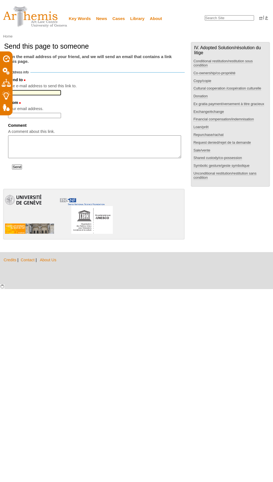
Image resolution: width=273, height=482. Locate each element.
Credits (11, 260)
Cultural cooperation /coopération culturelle (227, 88)
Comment (17, 125)
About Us (48, 260)
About (156, 18)
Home (8, 36)
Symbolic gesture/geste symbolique (221, 165)
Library (137, 18)
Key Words (80, 18)
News (101, 18)
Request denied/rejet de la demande (222, 142)
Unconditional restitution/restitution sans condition (224, 175)
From (13, 102)
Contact (28, 260)
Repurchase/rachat (208, 135)
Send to (15, 80)
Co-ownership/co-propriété (214, 73)
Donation (200, 96)
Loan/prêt (200, 127)
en (260, 17)
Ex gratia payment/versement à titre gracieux (228, 104)
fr (266, 17)
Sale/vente (201, 150)
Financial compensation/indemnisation (223, 119)
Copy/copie (202, 81)
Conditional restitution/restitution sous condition (223, 63)
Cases (119, 18)
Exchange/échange (208, 112)
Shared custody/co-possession (217, 158)
